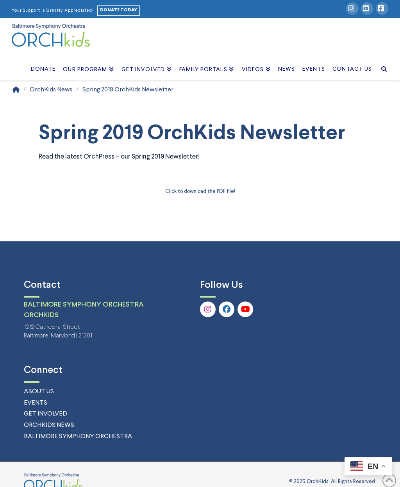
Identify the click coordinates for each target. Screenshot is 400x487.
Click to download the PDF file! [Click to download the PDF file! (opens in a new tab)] (200, 191)
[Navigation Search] (381, 60)
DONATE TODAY (118, 10)
